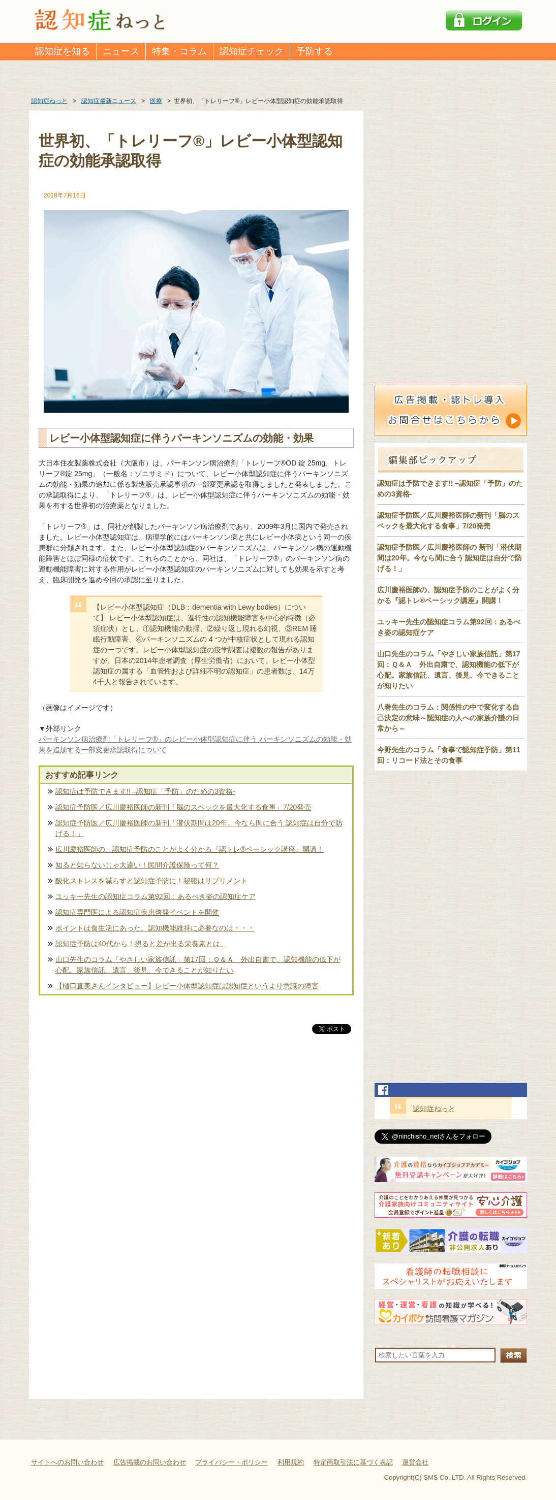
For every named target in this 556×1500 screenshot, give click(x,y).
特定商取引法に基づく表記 (353, 1462)
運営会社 (415, 1462)
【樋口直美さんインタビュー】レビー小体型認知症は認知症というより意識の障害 (187, 986)
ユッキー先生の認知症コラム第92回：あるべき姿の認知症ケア (155, 896)
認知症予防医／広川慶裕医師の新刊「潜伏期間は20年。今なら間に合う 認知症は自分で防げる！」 (199, 828)
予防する (314, 51)
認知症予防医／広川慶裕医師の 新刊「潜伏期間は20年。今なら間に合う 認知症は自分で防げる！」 (449, 558)
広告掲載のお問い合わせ (149, 1462)
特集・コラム (179, 51)
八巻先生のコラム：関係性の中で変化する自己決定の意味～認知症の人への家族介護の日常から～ (448, 717)
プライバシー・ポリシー (231, 1462)
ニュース (121, 51)
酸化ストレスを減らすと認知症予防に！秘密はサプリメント (151, 881)
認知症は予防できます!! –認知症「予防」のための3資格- (145, 791)
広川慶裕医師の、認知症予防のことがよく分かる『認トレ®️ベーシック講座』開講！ (189, 849)
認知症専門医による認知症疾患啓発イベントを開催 (137, 912)
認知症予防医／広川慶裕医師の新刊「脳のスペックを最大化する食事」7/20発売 (183, 807)
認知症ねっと (434, 1109)
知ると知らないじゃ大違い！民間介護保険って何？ (137, 865)
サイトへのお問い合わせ (67, 1462)
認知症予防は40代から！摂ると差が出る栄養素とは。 (141, 944)
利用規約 (290, 1462)
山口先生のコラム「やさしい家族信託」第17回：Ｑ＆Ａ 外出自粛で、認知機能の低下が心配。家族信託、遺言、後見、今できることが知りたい (198, 964)
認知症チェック (252, 51)
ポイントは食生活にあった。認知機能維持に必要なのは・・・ (155, 928)
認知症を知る (62, 51)
